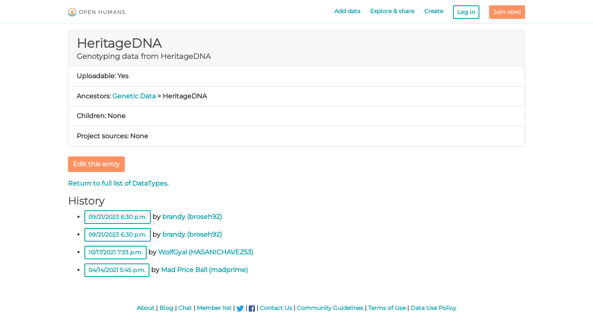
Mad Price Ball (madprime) (204, 270)
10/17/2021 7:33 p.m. (115, 252)
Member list (214, 308)
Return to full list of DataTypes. (118, 183)
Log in (466, 12)
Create (433, 11)
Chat (185, 308)
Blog (166, 308)
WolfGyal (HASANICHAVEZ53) (205, 252)
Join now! (507, 12)
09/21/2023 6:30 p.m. (118, 217)
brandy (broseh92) (192, 217)
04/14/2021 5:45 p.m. (117, 270)
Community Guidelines (330, 308)
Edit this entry (96, 164)
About (145, 308)
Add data (347, 11)
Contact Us (276, 308)
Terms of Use (387, 308)
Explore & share (392, 11)
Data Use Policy (433, 308)
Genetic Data (134, 96)
